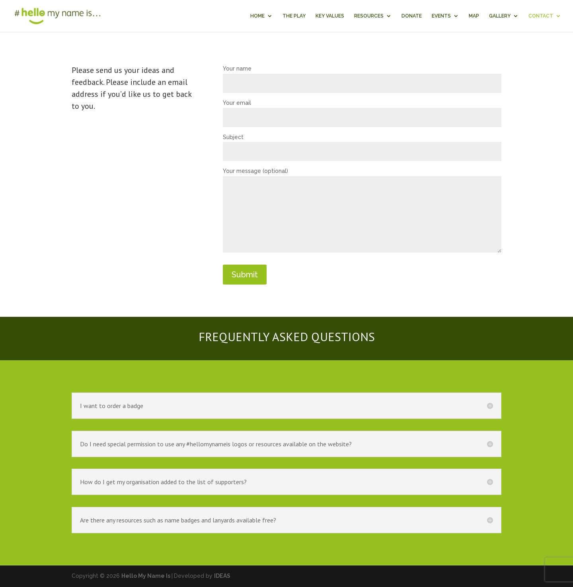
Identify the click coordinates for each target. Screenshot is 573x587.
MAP (474, 16)
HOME (257, 16)
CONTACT (540, 16)
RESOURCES (369, 16)
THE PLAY (294, 16)
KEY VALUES (330, 16)
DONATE (411, 16)
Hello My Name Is (145, 576)
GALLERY (500, 16)
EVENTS (441, 16)
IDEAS (222, 576)
